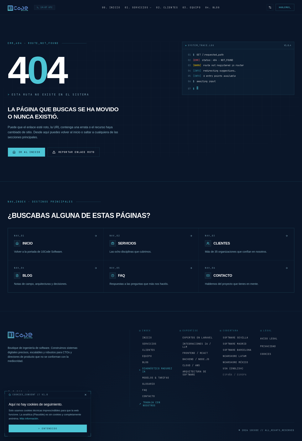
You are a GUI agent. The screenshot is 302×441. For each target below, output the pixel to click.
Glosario (147, 383)
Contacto (147, 396)
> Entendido (47, 428)
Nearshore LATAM (233, 356)
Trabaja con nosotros (149, 404)
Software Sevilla (234, 337)
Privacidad (268, 346)
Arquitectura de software (193, 373)
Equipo (145, 356)
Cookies (265, 354)
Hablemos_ (285, 7)
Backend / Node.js (195, 359)
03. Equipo (192, 7)
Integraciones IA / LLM (195, 345)
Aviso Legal (269, 338)
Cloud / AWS (190, 365)
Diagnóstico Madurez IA (155, 370)
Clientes (147, 350)
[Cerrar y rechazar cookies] (85, 394)
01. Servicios (138, 7)
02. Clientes (167, 7)
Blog (143, 362)
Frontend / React (194, 353)
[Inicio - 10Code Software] (18, 7)
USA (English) (231, 368)
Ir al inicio (26, 152)
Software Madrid (233, 343)
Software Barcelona (235, 350)
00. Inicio (111, 7)
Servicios (147, 343)
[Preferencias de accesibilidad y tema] (270, 7)
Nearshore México (234, 362)
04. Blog (212, 7)
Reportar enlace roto (73, 152)
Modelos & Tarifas (154, 377)
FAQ (143, 390)
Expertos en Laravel (196, 337)
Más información (29, 418)
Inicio (145, 337)
